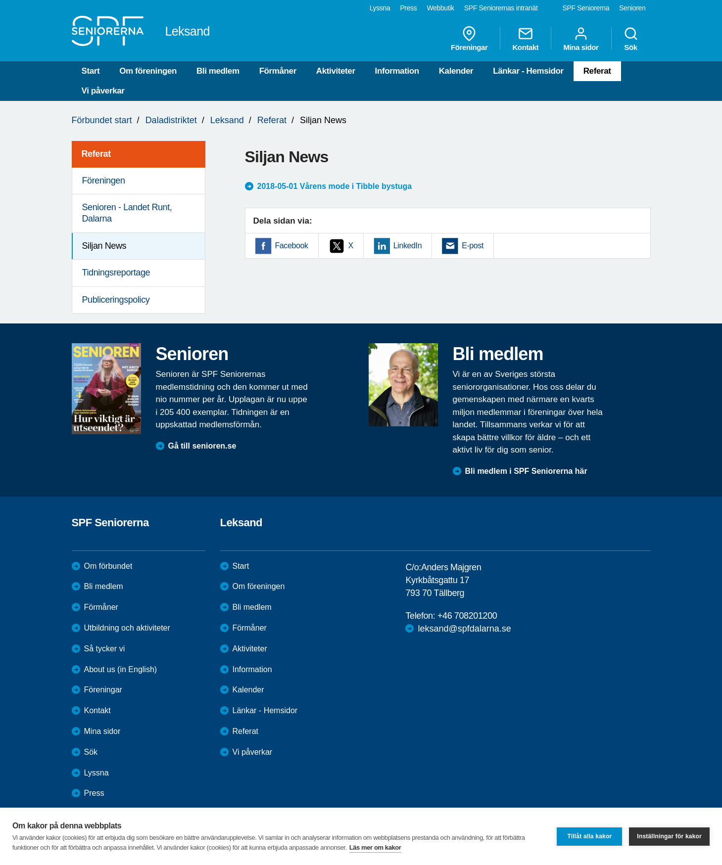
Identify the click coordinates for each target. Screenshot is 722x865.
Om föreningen (148, 71)
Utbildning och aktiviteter (127, 628)
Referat (597, 71)
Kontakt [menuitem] (525, 38)
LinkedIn (407, 245)
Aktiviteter (335, 71)
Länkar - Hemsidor (528, 71)
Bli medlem (218, 71)
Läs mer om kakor (375, 847)
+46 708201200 (467, 616)
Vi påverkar (103, 90)
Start (91, 71)
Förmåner (277, 71)
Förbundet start (102, 120)
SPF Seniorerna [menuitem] (586, 8)
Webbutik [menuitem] (440, 8)
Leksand (227, 120)
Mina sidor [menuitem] (580, 38)
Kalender (456, 71)
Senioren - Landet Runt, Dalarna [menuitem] (127, 213)
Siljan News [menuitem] (104, 246)
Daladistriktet (171, 120)
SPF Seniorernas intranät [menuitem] (501, 8)
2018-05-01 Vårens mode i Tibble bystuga (334, 186)
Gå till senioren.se (202, 446)
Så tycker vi (104, 648)
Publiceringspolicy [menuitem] (116, 300)
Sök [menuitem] (631, 38)
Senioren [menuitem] (632, 8)
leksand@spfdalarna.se (464, 629)
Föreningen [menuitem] (103, 180)
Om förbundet (108, 566)
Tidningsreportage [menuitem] (116, 272)
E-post (472, 245)
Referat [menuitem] (96, 154)
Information (397, 71)
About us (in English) (120, 669)
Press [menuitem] (408, 8)
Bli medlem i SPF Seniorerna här (526, 471)
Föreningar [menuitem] (469, 38)
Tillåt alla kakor (589, 836)
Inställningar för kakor (669, 836)
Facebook (291, 245)
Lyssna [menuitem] (380, 8)
